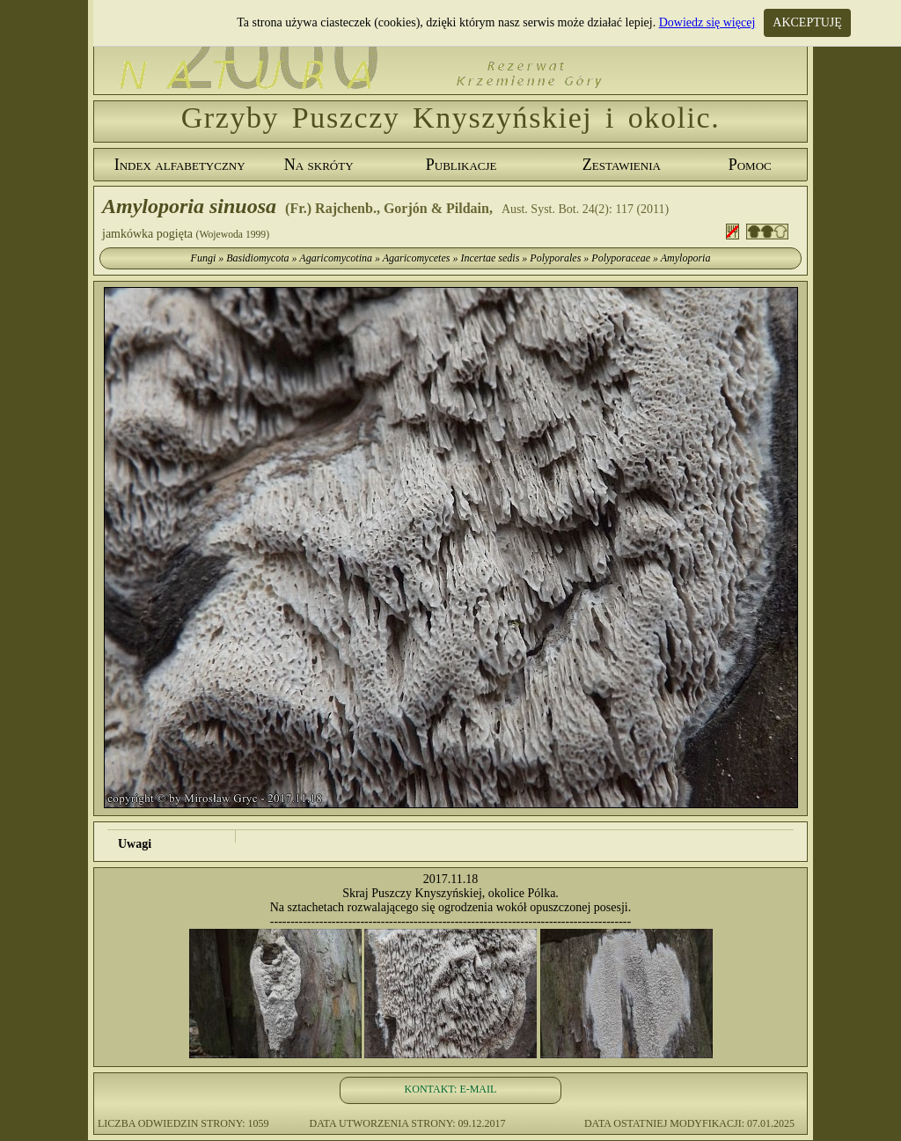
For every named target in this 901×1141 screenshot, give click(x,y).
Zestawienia (621, 164)
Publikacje (461, 164)
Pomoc (750, 164)
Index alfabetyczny (179, 164)
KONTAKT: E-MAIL (451, 1089)
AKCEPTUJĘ (807, 22)
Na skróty (319, 164)
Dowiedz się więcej (707, 22)
